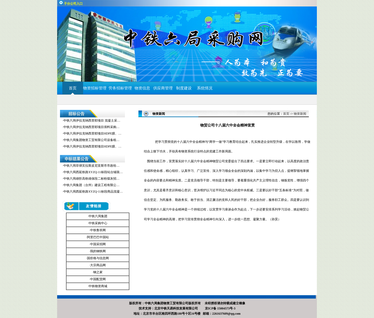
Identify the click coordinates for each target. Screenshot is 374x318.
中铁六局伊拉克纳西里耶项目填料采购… (91, 127)
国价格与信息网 (98, 258)
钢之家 (98, 272)
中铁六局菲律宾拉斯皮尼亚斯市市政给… (91, 165)
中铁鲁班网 (98, 230)
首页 (73, 88)
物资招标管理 (96, 88)
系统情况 (204, 88)
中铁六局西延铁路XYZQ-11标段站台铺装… (93, 172)
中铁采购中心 (98, 223)
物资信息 (142, 88)
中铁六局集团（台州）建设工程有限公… (91, 185)
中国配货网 (98, 279)
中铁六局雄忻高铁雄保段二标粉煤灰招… (91, 178)
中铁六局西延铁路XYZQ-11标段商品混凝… (93, 191)
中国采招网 (98, 244)
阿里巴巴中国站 (98, 237)
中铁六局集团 (98, 216)
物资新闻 (300, 114)
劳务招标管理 (120, 88)
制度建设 (184, 88)
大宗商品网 (98, 265)
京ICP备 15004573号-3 (220, 308)
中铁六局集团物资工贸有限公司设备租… (91, 140)
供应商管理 (163, 88)
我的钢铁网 (98, 251)
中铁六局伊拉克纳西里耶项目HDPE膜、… (92, 133)
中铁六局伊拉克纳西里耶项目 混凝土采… (91, 120)
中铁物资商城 (98, 286)
